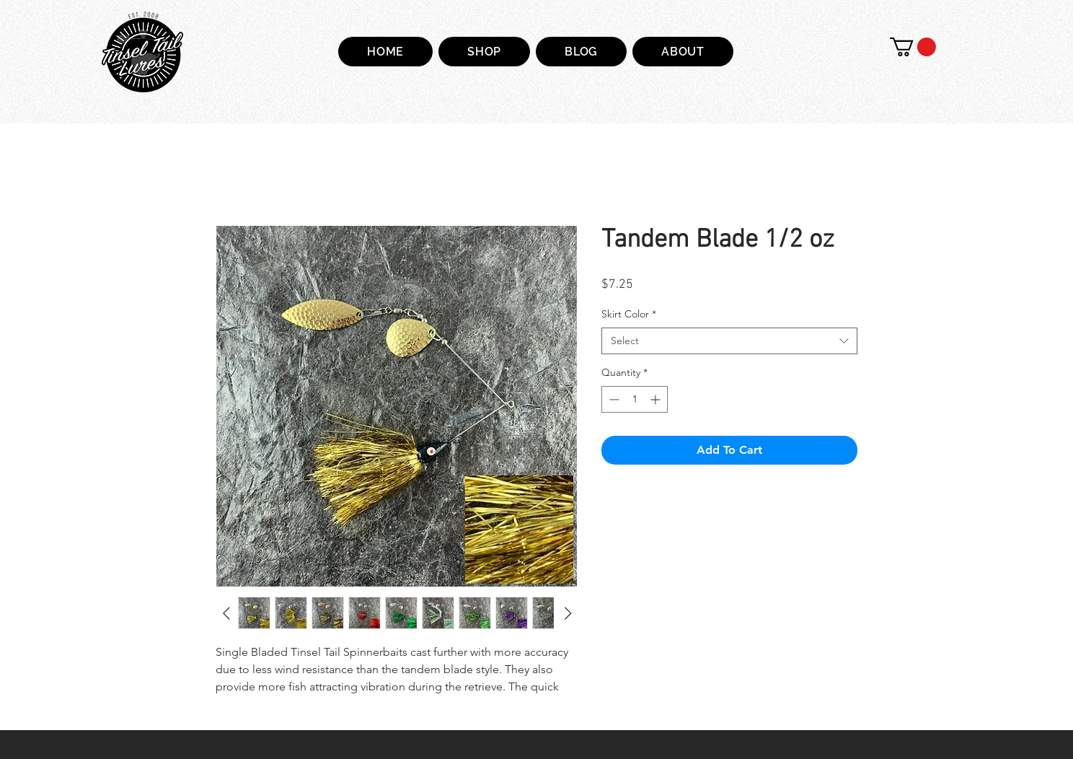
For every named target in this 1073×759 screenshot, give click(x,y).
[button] (913, 47)
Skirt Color (628, 313)
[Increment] (657, 399)
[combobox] (729, 341)
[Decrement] (613, 399)
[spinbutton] (635, 399)
